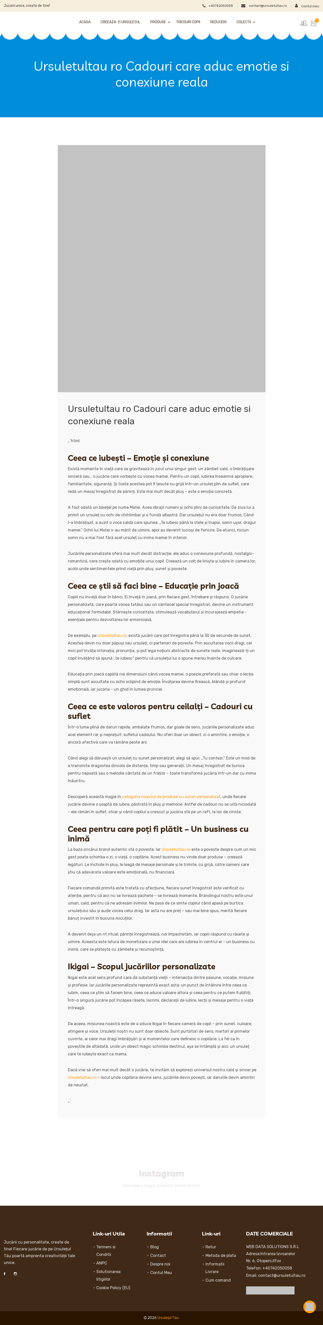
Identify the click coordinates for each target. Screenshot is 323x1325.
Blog (154, 1247)
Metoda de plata (220, 1255)
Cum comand (218, 1280)
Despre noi (160, 1264)
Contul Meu (161, 1272)
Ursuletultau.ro (112, 635)
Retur (210, 1247)
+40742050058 (208, 5)
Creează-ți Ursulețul (120, 22)
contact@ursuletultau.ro (260, 5)
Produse (158, 22)
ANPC (101, 1263)
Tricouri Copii (188, 22)
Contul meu (306, 6)
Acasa (85, 22)
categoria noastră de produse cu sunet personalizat (171, 796)
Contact (158, 1255)
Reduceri (218, 22)
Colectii (244, 22)
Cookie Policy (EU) (113, 1287)
